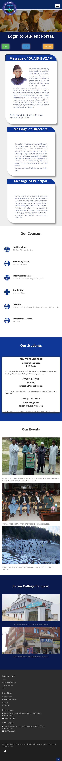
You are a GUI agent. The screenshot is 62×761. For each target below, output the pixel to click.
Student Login (7, 697)
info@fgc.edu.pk (8, 718)
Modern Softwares (49, 744)
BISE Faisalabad (7, 685)
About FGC (5, 702)
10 (41, 30)
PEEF (4, 688)
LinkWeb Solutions (7, 746)
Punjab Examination (9, 682)
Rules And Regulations (9, 699)
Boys (5, 46)
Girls (26, 46)
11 (43, 30)
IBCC (3, 680)
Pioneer (48, 46)
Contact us (5, 705)
